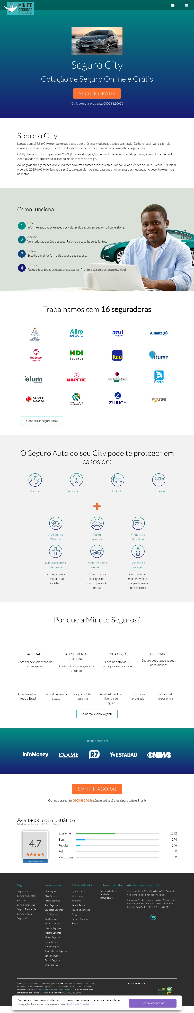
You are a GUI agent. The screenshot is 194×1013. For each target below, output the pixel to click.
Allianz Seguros (52, 907)
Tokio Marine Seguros (56, 958)
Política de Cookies (65, 1004)
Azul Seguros (51, 912)
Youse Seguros (52, 962)
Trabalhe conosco (81, 916)
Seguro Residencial (26, 916)
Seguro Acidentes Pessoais (26, 905)
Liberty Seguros (53, 935)
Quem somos (78, 898)
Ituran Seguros (52, 930)
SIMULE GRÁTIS (97, 94)
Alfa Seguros (51, 898)
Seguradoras (51, 971)
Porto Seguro (51, 948)
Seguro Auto (23, 898)
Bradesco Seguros (54, 916)
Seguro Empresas (26, 912)
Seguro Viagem (24, 921)
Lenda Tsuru (78, 912)
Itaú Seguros (51, 925)
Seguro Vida (23, 925)
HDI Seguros (51, 921)
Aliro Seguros (51, 902)
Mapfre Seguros (53, 939)
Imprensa (77, 907)
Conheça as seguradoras (42, 424)
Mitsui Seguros (52, 944)
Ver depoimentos (35, 867)
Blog (74, 921)
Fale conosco (78, 902)
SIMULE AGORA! (97, 795)
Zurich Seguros (52, 967)
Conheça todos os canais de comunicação (109, 898)
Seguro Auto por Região (80, 926)
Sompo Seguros (52, 953)
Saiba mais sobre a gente (97, 719)
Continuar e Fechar (158, 1002)
